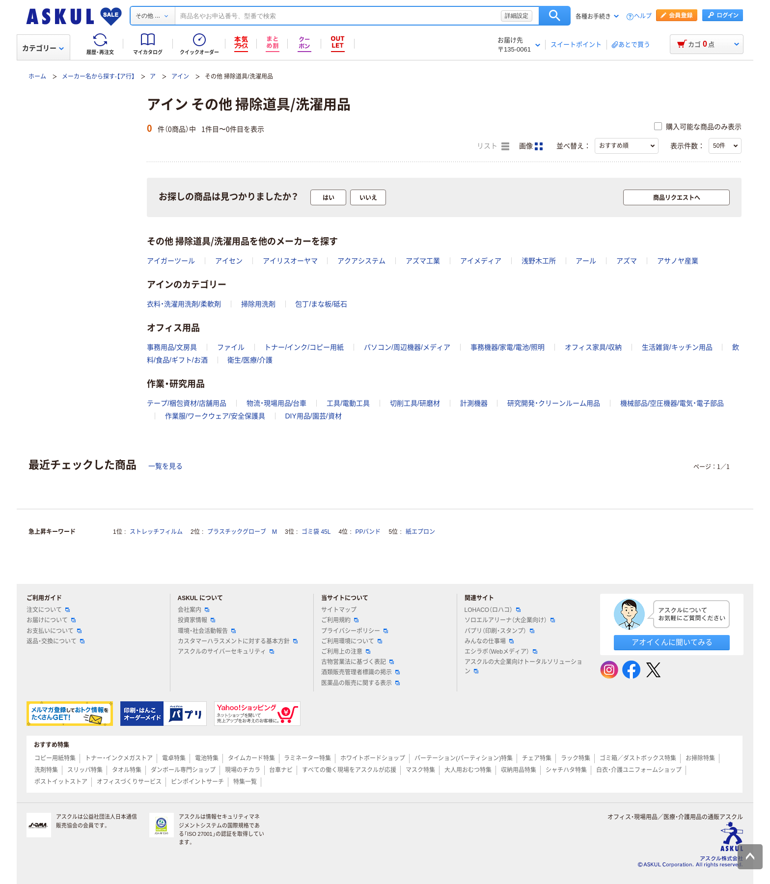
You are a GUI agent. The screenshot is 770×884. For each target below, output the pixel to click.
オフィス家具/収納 (593, 347)
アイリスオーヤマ (290, 261)
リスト (493, 146)
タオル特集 (126, 770)
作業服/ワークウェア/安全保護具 (215, 416)
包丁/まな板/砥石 (321, 304)
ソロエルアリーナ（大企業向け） (510, 620)
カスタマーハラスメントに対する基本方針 (238, 641)
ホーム (37, 76)
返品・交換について (55, 641)
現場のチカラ (242, 770)
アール (586, 261)
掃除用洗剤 (258, 304)
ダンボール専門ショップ (183, 770)
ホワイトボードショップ (372, 758)
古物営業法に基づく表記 (357, 662)
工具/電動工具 (348, 403)
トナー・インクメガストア (119, 758)
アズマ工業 (423, 261)
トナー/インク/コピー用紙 (304, 347)
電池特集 (207, 758)
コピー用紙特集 (55, 758)
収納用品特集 (518, 770)
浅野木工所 (539, 261)
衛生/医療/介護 (250, 360)
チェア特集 (536, 758)
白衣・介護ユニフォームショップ (639, 770)
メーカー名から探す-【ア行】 (98, 76)
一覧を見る (165, 466)
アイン (180, 76)
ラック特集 (575, 758)
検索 (555, 16)
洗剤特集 (46, 770)
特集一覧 (245, 781)
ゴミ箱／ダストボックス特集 (638, 758)
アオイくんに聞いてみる (672, 642)
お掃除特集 (700, 758)
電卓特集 (174, 758)
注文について (48, 610)
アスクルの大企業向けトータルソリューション (523, 667)
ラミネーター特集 (307, 758)
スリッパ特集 (85, 770)
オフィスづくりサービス (129, 781)
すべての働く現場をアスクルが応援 (349, 770)
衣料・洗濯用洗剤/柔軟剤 (184, 304)
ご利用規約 (339, 620)
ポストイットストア (60, 781)
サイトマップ (339, 610)
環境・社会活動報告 (207, 631)
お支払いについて (54, 631)
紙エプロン (420, 531)
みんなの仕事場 (489, 641)
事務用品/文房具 (172, 347)
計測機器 (474, 403)
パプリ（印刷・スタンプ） (499, 631)
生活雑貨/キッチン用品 (677, 347)
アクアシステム (361, 261)
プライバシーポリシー (354, 631)
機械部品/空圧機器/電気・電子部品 (672, 403)
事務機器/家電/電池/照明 (507, 347)
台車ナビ (281, 770)
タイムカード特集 (251, 758)
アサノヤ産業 (677, 261)
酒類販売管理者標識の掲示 (360, 672)
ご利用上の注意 (345, 651)
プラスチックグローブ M (242, 531)
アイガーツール (171, 261)
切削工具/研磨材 (415, 403)
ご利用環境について (351, 641)
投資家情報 (196, 620)
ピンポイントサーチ (197, 781)
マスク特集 (420, 770)
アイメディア (480, 261)
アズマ (626, 261)
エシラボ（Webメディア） (501, 651)
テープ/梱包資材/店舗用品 (186, 403)
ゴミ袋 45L (316, 531)
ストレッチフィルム (156, 531)
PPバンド (368, 531)
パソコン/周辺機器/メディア (407, 347)
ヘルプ (643, 16)
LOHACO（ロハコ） (493, 610)
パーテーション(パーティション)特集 (463, 758)
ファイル (231, 347)
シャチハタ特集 (566, 770)
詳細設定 (516, 16)
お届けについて (51, 620)
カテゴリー (43, 48)
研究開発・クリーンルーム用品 (553, 403)
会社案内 (193, 610)
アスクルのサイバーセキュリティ (226, 651)
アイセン (229, 261)
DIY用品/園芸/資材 (313, 416)
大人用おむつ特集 (468, 770)
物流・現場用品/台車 (277, 403)
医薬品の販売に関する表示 (360, 683)
